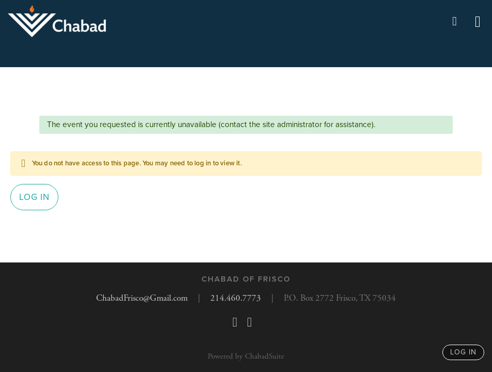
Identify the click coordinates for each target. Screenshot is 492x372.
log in (463, 352)
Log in (34, 197)
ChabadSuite (264, 356)
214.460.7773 (235, 298)
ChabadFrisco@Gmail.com (142, 298)
